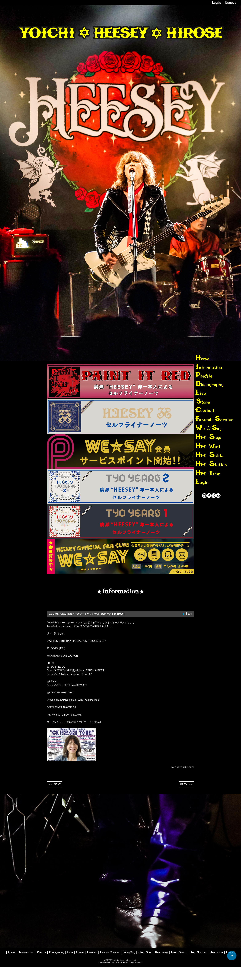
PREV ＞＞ (186, 784)
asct (134, 960)
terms (122, 960)
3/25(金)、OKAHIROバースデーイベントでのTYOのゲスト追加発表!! (87, 614)
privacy (128, 960)
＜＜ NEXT (54, 784)
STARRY (109, 960)
